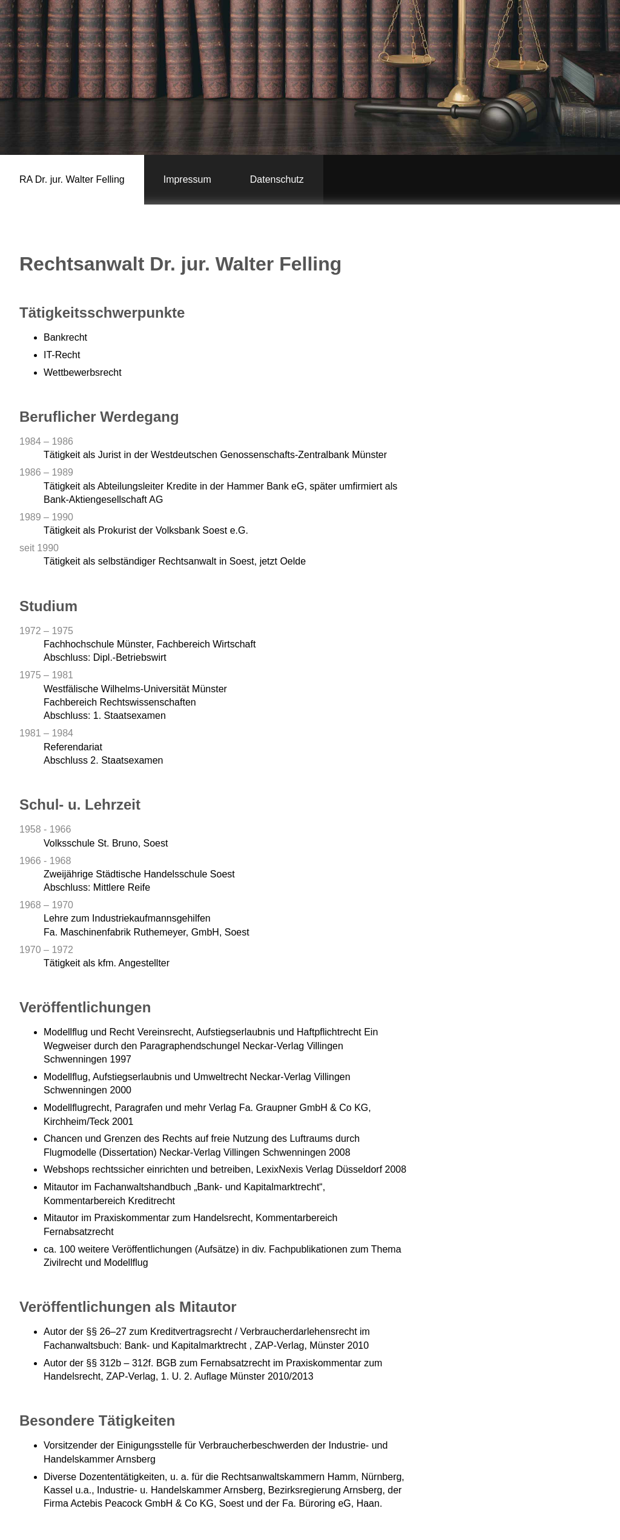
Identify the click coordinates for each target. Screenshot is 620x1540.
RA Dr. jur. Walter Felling (72, 179)
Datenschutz (277, 179)
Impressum (187, 179)
